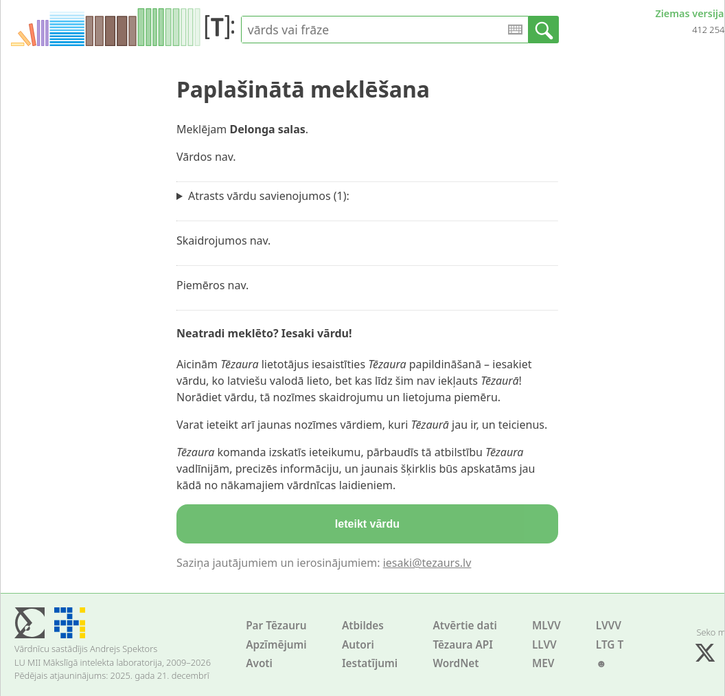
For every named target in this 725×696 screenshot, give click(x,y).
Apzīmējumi (276, 645)
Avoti (259, 663)
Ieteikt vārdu (367, 524)
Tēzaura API (463, 645)
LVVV (608, 625)
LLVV (544, 645)
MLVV (546, 625)
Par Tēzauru (276, 625)
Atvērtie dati (464, 625)
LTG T (609, 645)
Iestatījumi (370, 663)
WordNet (456, 663)
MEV (543, 663)
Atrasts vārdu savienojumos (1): (268, 195)
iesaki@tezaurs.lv (427, 562)
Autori (358, 645)
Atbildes (363, 625)
